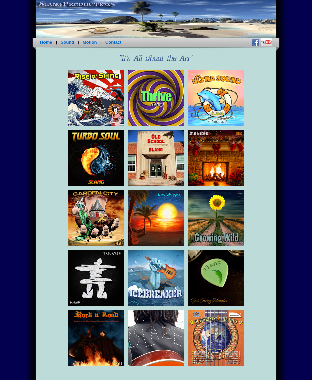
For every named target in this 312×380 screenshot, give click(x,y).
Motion (90, 42)
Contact (113, 42)
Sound (67, 42)
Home (46, 42)
